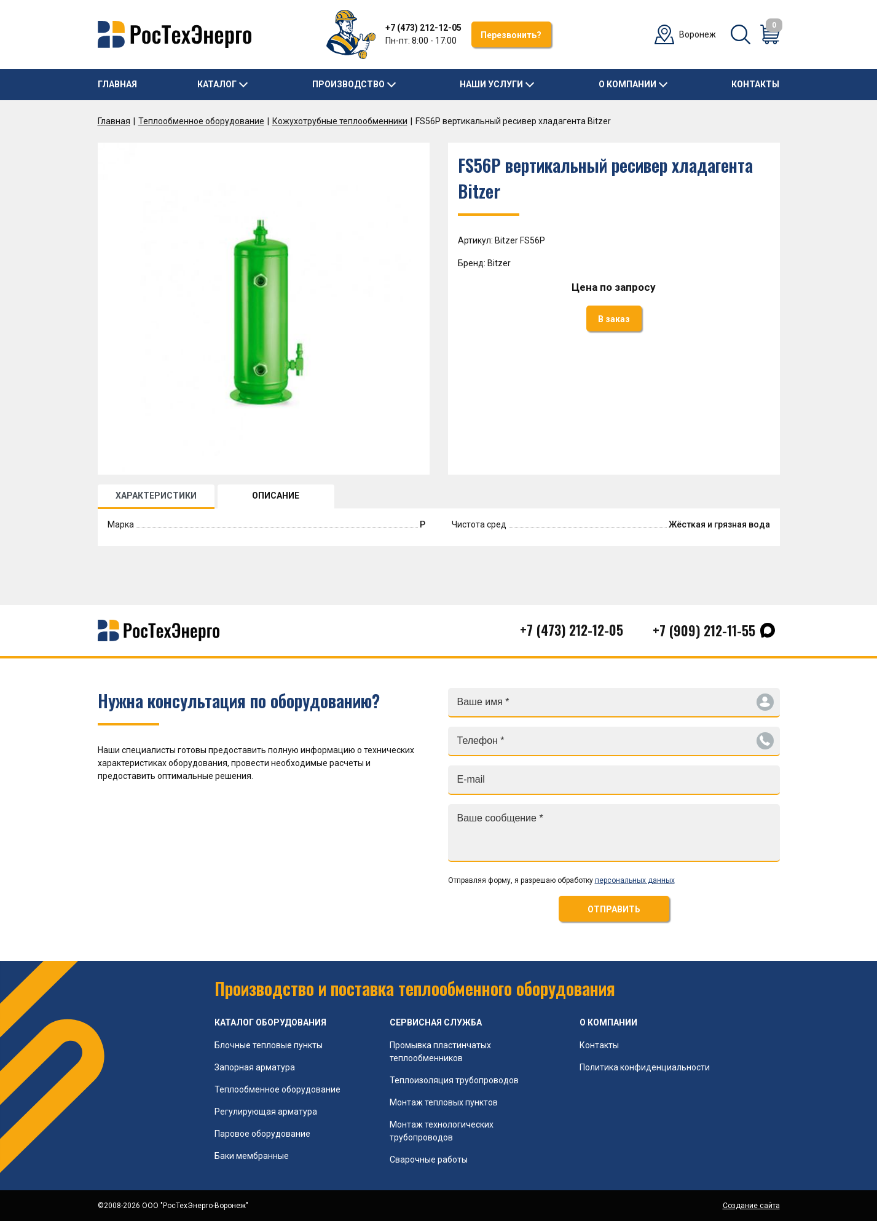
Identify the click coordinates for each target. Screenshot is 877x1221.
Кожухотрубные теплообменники (339, 121)
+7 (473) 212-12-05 (423, 28)
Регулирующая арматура (265, 1111)
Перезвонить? (511, 35)
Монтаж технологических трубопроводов (442, 1131)
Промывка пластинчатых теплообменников (440, 1051)
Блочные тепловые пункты (268, 1045)
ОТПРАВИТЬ (614, 909)
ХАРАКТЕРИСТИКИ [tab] (156, 495)
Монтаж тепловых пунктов (444, 1102)
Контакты (755, 84)
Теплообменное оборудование (201, 121)
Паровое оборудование (262, 1134)
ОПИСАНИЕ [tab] (275, 495)
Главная (117, 84)
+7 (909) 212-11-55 (704, 630)
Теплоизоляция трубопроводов (454, 1080)
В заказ (614, 319)
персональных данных (635, 880)
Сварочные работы (429, 1159)
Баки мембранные (251, 1156)
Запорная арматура (254, 1067)
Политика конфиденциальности (645, 1067)
